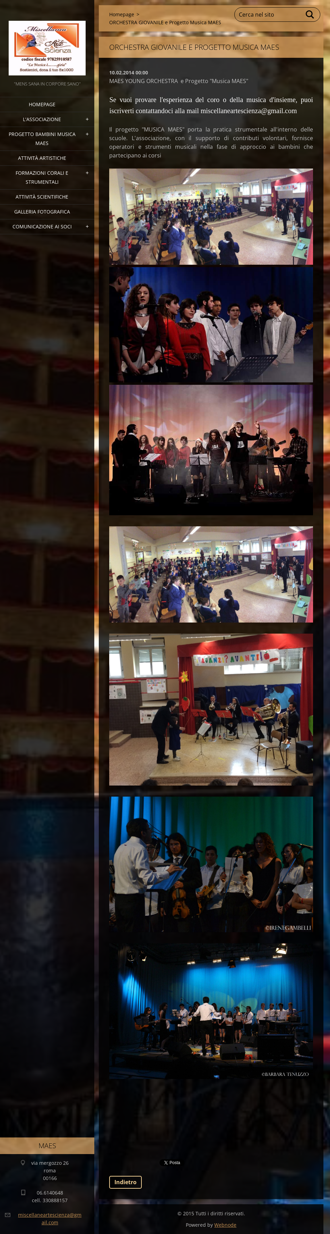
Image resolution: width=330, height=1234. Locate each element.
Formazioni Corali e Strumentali (42, 177)
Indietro (125, 1182)
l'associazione (42, 119)
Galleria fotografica (42, 211)
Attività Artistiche (42, 158)
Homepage (42, 104)
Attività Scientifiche (42, 196)
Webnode (225, 1225)
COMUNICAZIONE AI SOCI (42, 226)
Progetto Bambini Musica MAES (42, 138)
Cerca (310, 14)
